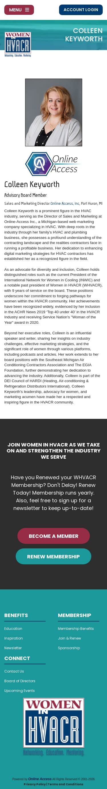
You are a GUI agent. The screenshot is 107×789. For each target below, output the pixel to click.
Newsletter (13, 647)
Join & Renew (69, 638)
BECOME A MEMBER (53, 536)
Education (13, 628)
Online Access (40, 779)
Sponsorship (69, 647)
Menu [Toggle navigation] (19, 10)
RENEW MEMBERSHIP (53, 556)
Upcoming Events (19, 690)
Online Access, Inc (65, 203)
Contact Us (14, 671)
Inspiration (13, 638)
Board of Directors (19, 681)
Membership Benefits (76, 628)
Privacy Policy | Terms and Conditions (53, 784)
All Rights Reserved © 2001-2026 (73, 779)
